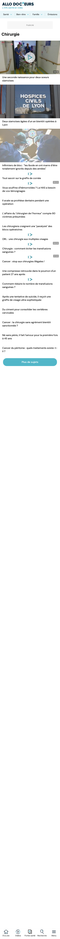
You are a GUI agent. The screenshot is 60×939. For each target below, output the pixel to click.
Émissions (52, 14)
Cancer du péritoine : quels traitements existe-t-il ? (29, 349)
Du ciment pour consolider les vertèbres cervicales (25, 311)
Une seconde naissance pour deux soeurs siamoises (25, 79)
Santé (7, 14)
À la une (6, 935)
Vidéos (18, 935)
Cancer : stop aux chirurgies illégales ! (23, 261)
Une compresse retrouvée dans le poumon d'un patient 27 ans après (29, 272)
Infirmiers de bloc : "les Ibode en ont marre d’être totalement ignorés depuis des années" (29, 167)
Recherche (42, 935)
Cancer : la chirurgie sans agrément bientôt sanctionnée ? (26, 324)
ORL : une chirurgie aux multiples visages (25, 239)
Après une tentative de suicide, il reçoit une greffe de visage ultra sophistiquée (26, 298)
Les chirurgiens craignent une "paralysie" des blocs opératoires (27, 228)
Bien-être (22, 14)
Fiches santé (30, 935)
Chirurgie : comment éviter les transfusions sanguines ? (26, 250)
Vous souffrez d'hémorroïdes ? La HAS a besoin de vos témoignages (28, 189)
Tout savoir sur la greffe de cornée (21, 178)
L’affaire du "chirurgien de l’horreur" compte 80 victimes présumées (28, 215)
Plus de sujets (30, 362)
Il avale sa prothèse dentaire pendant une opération (25, 202)
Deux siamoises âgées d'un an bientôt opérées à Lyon (29, 123)
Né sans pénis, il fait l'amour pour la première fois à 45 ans (30, 337)
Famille (37, 14)
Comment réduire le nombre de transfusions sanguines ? (27, 285)
